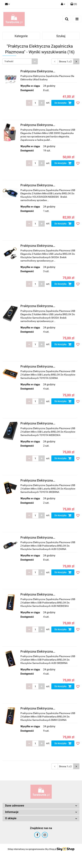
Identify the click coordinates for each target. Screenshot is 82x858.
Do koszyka (62, 102)
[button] (73, 4)
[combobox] (20, 61)
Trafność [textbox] (8, 61)
